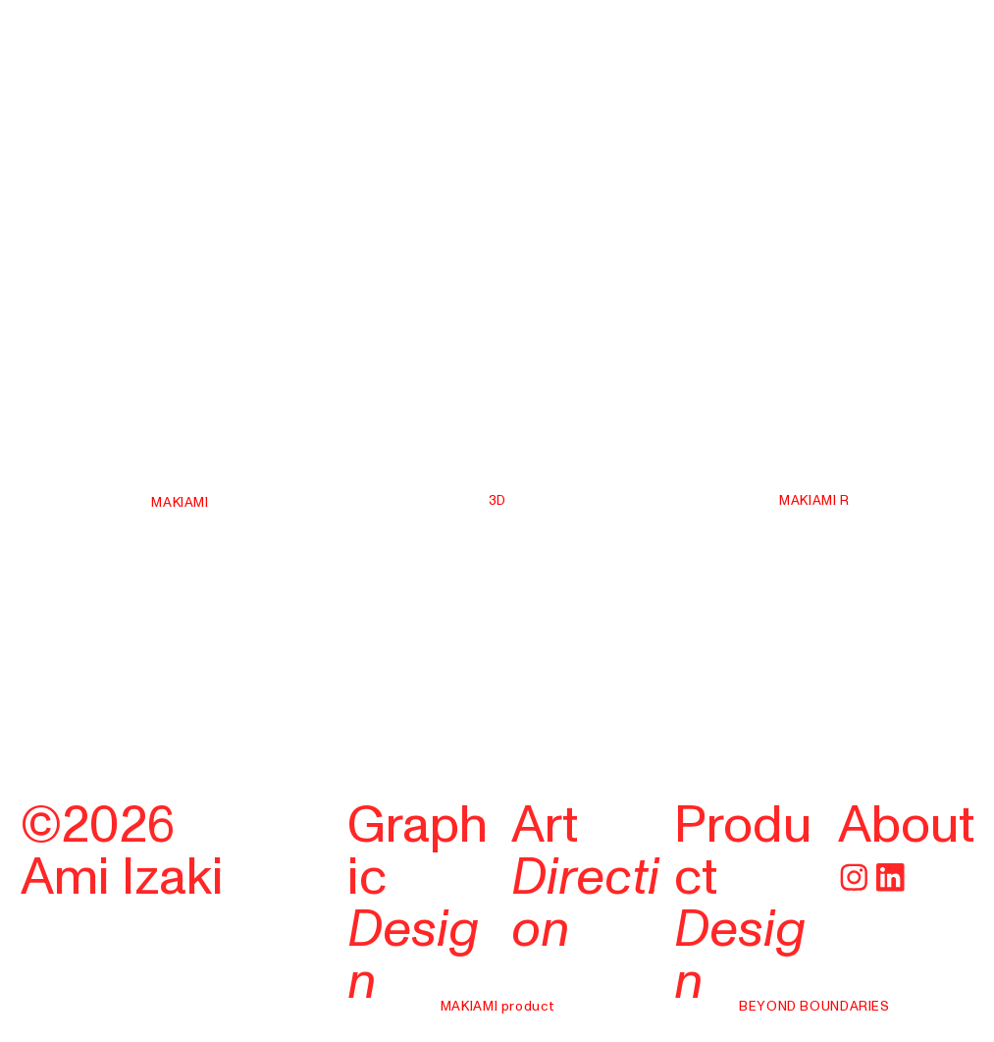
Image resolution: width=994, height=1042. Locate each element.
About (906, 825)
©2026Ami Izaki (122, 851)
